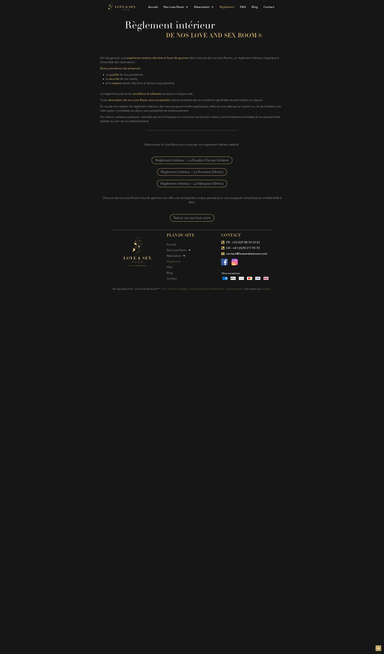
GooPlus (266, 288)
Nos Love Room (175, 7)
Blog (255, 7)
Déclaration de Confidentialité (207, 288)
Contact (268, 7)
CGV (163, 288)
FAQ (243, 7)
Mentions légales (178, 288)
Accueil (153, 7)
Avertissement (234, 288)
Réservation (204, 7)
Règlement (227, 7)
